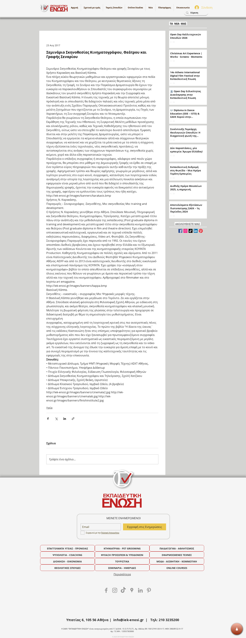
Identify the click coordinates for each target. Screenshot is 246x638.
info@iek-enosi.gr (128, 620)
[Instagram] (185, 231)
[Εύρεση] (195, 13)
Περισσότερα (122, 574)
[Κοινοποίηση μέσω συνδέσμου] (73, 418)
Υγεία (49, 407)
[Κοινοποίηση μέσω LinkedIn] (64, 418)
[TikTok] (191, 231)
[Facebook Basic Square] (180, 231)
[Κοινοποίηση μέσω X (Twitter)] (56, 418)
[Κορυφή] (237, 629)
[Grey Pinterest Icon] (149, 590)
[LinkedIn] (196, 231)
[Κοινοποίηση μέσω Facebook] (48, 418)
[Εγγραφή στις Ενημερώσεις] (144, 526)
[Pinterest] (201, 231)
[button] (135, 7)
